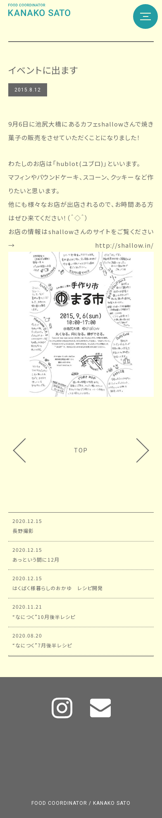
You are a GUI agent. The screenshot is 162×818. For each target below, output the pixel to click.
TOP (81, 450)
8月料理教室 (29, 450)
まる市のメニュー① (133, 450)
